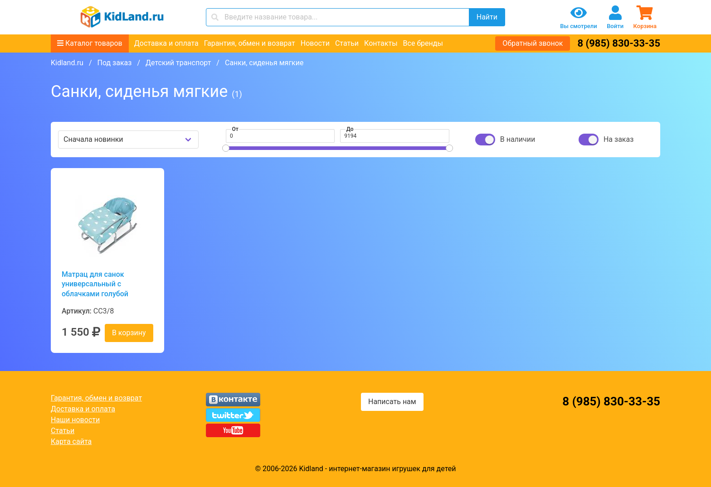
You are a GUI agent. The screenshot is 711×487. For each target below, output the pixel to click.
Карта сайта (71, 441)
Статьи (347, 43)
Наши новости (75, 419)
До (350, 129)
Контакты (380, 43)
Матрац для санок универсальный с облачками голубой (95, 284)
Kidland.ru (67, 62)
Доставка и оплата (166, 43)
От (235, 129)
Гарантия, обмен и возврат (249, 43)
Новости (315, 43)
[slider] (225, 148)
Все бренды (423, 43)
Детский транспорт (178, 62)
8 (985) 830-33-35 (618, 43)
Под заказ (114, 62)
